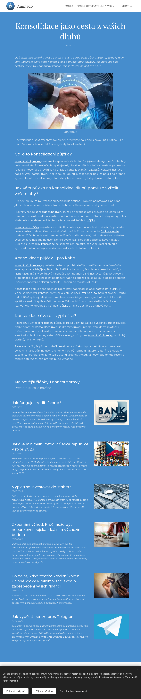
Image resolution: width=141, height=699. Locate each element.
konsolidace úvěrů (47, 327)
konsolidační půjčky (100, 335)
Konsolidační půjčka (27, 161)
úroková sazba (110, 231)
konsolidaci (48, 244)
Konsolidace (22, 289)
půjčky (91, 220)
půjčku (64, 305)
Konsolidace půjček (27, 227)
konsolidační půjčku (50, 322)
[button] (126, 6)
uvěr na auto (89, 293)
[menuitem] (69, 6)
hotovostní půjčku (107, 289)
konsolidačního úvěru (49, 212)
